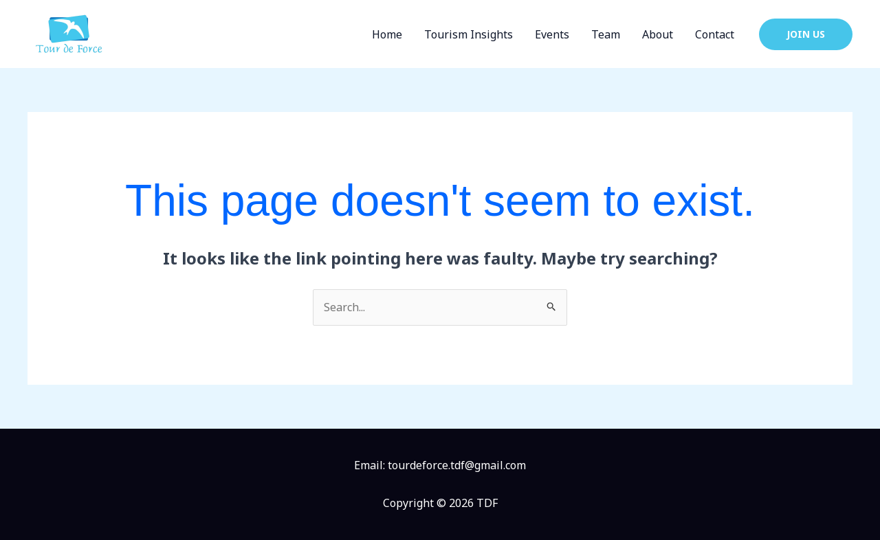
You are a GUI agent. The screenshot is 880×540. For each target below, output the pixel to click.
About (657, 34)
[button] (805, 34)
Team (605, 34)
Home (387, 34)
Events (552, 34)
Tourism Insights (468, 34)
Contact (714, 34)
